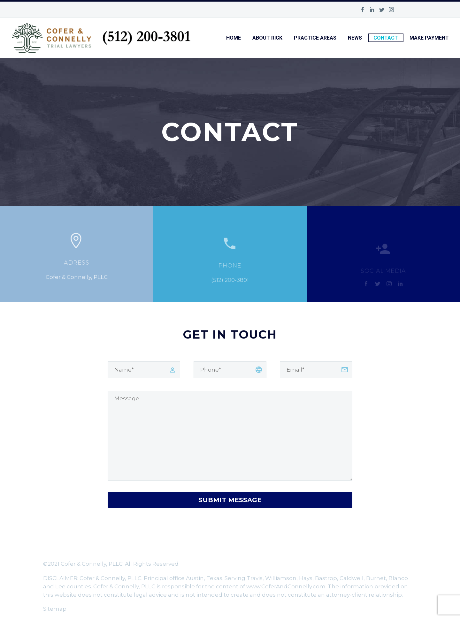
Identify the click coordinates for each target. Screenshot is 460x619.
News (355, 38)
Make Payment (429, 38)
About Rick (267, 38)
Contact (385, 38)
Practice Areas (315, 38)
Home (233, 38)
